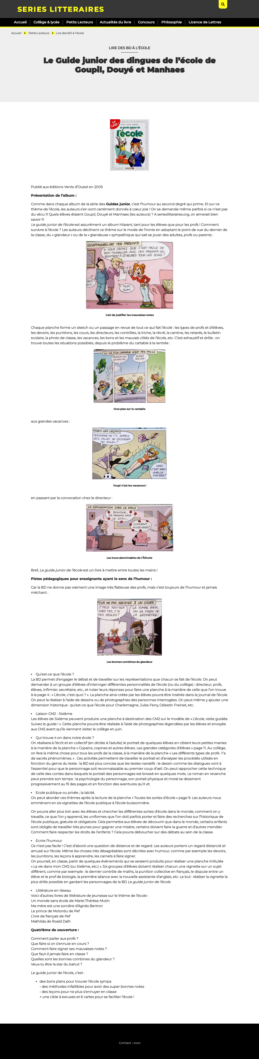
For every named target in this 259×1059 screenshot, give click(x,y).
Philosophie (171, 22)
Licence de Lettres (205, 22)
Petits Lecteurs (79, 22)
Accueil (20, 22)
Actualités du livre (115, 22)
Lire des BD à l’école (70, 33)
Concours (146, 22)
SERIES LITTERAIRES (60, 9)
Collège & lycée (46, 22)
